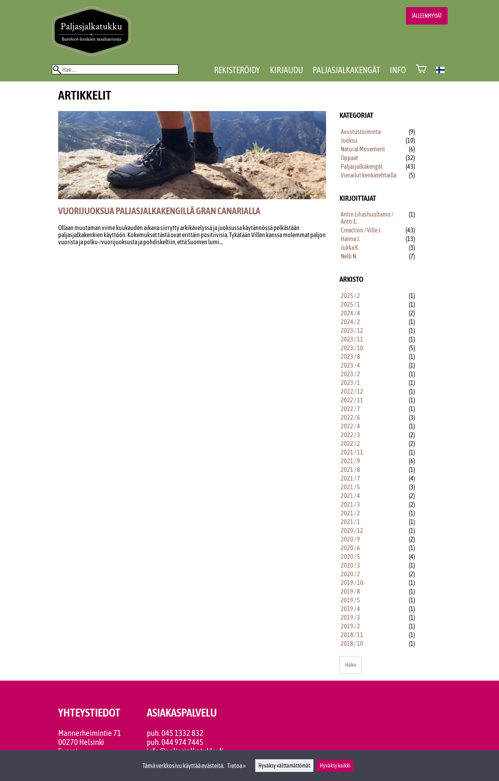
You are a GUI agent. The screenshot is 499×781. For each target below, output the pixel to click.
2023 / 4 (350, 365)
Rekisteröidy (237, 70)
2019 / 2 (350, 626)
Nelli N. (349, 256)
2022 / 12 (352, 391)
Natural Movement (363, 149)
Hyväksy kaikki (335, 765)
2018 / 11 (352, 634)
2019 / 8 (350, 591)
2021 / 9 (350, 460)
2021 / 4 (350, 495)
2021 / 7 (350, 478)
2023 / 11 (352, 339)
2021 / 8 (350, 469)
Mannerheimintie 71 (89, 733)
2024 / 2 (350, 321)
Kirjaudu (286, 70)
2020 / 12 (352, 530)
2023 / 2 (350, 373)
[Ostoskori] (421, 69)
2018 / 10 (352, 643)
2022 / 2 (350, 443)
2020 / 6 (350, 547)
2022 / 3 (350, 434)
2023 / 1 (350, 382)
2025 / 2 (350, 295)
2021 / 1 (350, 521)
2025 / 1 (350, 304)
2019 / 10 (352, 582)
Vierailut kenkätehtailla (369, 175)
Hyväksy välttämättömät (284, 765)
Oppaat (349, 157)
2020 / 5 (350, 556)
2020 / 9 (350, 539)
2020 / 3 (350, 565)
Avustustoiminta (361, 131)
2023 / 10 (352, 347)
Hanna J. (350, 238)
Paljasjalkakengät (346, 70)
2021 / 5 (350, 486)
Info (398, 70)
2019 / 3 (350, 617)
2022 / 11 (352, 400)
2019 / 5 (350, 600)
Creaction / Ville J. (361, 230)
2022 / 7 (350, 408)
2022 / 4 (350, 426)
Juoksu (349, 140)
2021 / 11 (352, 452)
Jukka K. (350, 247)
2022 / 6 (350, 417)
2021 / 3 (350, 504)
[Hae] (115, 69)
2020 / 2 (350, 573)
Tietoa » (236, 765)
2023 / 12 (352, 330)
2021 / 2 (350, 513)
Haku (350, 665)
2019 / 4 (350, 608)
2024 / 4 (350, 313)
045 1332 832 (182, 733)
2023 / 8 (350, 356)
